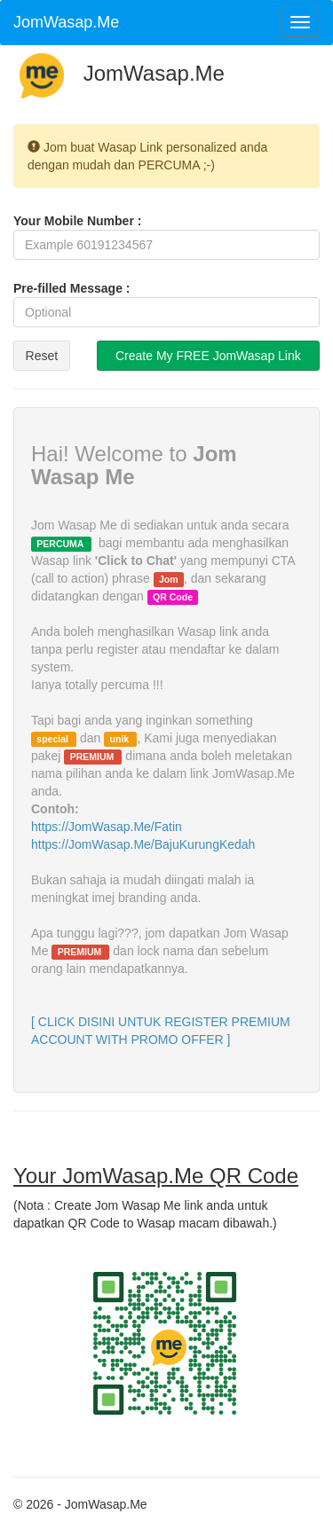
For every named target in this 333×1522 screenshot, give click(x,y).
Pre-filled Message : (72, 288)
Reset (42, 356)
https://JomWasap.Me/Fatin (106, 827)
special (53, 739)
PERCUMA (61, 543)
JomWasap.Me (66, 22)
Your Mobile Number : (77, 221)
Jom (168, 579)
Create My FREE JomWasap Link (208, 356)
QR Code (173, 597)
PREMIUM (93, 756)
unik (121, 739)
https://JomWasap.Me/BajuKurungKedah (143, 844)
